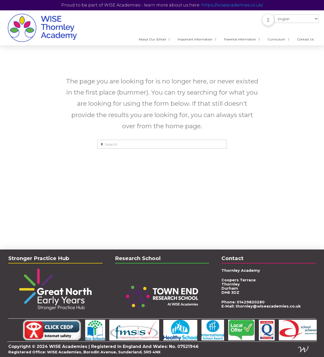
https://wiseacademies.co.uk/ (232, 5)
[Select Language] (296, 18)
